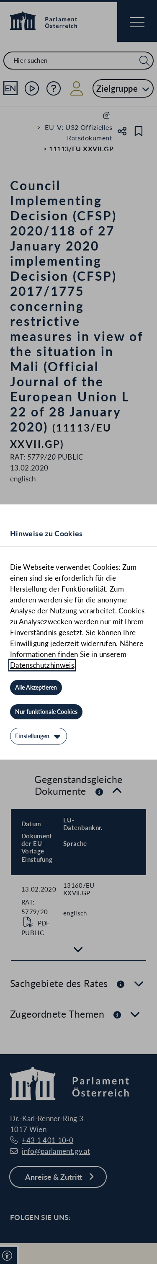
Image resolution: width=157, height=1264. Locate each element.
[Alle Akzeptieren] (36, 687)
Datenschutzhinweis (42, 665)
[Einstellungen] (38, 736)
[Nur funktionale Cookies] (46, 711)
